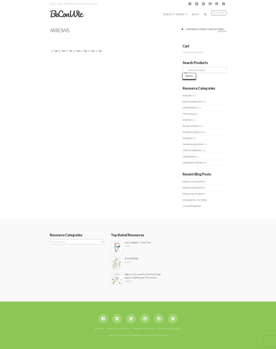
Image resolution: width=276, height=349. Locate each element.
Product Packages (144, 328)
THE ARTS (187, 138)
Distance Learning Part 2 (194, 187)
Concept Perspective (192, 206)
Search (189, 75)
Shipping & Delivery (169, 328)
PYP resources (189, 114)
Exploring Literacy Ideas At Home (205, 29)
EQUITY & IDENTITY (192, 101)
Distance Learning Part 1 (194, 193)
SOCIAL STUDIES (191, 126)
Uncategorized (189, 156)
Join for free (79, 3)
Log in (53, 3)
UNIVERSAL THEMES (192, 162)
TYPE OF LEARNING (192, 150)
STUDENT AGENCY (192, 132)
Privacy (99, 328)
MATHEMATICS (190, 107)
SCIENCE (187, 120)
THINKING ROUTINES (193, 144)
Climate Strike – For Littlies (195, 200)
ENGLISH (187, 95)
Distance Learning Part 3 (194, 181)
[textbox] (77, 241)
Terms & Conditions (118, 328)
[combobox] (77, 241)
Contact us (92, 3)
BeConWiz (66, 14)
